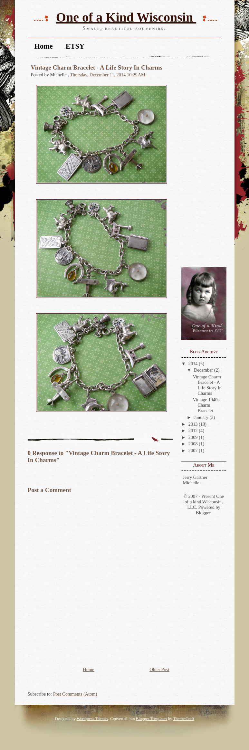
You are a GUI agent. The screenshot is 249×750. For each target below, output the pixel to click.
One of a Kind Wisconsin (126, 17)
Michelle (191, 482)
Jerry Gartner (195, 477)
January (201, 417)
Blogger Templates (151, 719)
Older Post (159, 669)
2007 (193, 450)
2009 (193, 437)
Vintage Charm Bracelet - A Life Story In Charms (207, 385)
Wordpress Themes (92, 719)
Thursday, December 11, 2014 (98, 74)
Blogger (203, 512)
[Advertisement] (200, 163)
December (203, 370)
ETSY (75, 46)
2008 (193, 443)
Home (43, 46)
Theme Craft (183, 719)
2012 (193, 430)
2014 (193, 363)
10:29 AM (136, 74)
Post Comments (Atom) (75, 694)
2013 (193, 424)
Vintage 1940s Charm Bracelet (206, 405)
